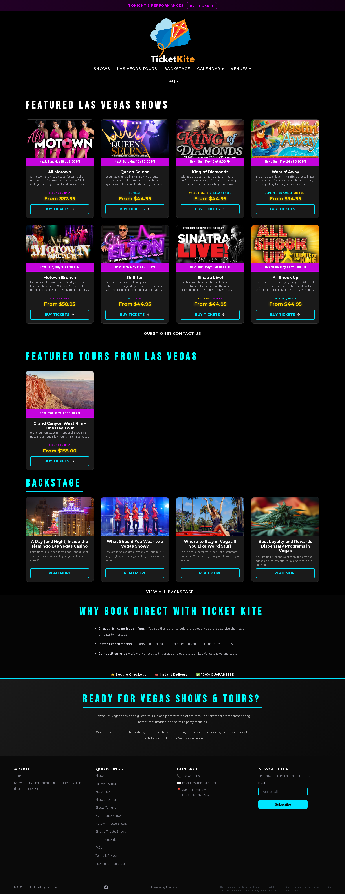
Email (261, 783)
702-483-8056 (192, 776)
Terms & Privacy (106, 856)
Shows (102, 69)
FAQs (172, 81)
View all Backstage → (172, 592)
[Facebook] (106, 887)
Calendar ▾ (210, 69)
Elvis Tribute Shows (108, 816)
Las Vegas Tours (137, 69)
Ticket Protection (106, 840)
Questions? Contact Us (172, 334)
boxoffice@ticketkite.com (199, 783)
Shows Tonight (105, 808)
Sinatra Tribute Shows (110, 832)
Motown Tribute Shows (111, 824)
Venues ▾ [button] (241, 69)
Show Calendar (105, 800)
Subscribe (283, 804)
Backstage (177, 69)
